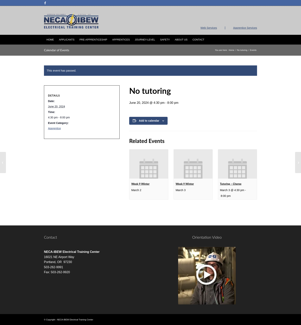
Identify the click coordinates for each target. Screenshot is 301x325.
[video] (207, 275)
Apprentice (54, 128)
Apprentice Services (245, 27)
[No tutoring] (3, 162)
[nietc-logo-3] (71, 20)
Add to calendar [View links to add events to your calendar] (149, 120)
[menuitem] (50, 40)
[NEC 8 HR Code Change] (298, 162)
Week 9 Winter (140, 183)
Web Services (208, 27)
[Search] (254, 40)
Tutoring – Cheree (230, 183)
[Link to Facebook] (45, 3)
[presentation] (148, 164)
